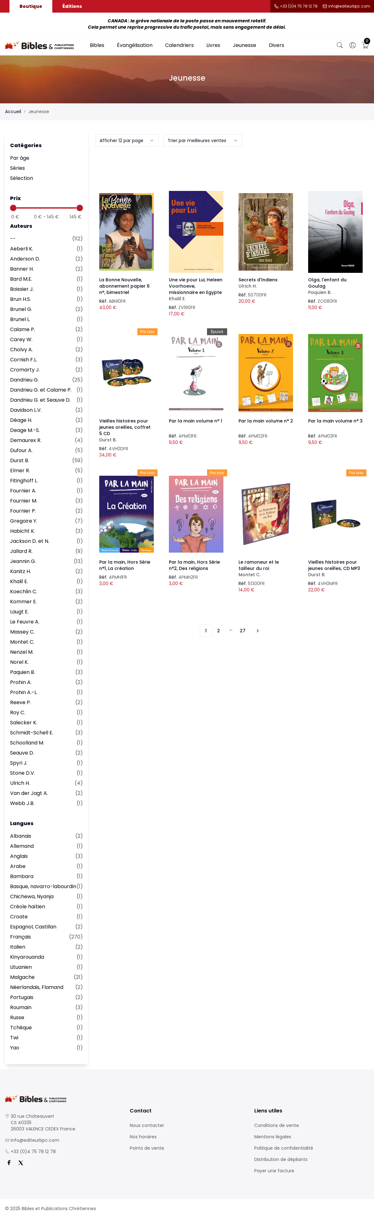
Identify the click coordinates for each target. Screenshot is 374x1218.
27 (242, 631)
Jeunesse (244, 45)
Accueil (13, 111)
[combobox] (126, 140)
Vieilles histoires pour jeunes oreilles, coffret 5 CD (126, 430)
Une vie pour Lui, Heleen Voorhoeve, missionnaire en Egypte (196, 289)
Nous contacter (147, 1125)
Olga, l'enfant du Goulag (335, 286)
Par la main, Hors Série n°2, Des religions (194, 565)
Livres (213, 45)
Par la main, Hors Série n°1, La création (124, 565)
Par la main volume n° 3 (335, 421)
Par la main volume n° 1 (195, 421)
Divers (276, 45)
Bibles (97, 45)
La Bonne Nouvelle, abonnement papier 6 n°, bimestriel (124, 286)
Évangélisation (134, 45)
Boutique (31, 6)
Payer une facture (274, 1171)
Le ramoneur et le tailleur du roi (266, 568)
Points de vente (147, 1148)
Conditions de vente (276, 1125)
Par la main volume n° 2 (266, 421)
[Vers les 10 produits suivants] (256, 630)
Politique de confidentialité (283, 1148)
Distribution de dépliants (281, 1159)
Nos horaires (143, 1137)
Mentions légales (272, 1137)
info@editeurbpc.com (349, 6)
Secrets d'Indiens (266, 283)
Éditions (72, 6)
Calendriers (179, 45)
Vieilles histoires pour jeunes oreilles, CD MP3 (335, 568)
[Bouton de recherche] (340, 45)
